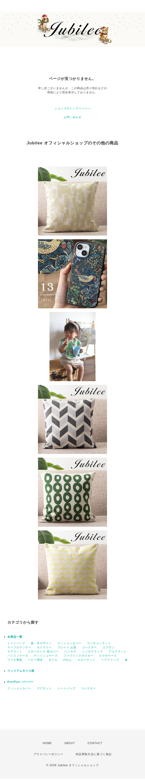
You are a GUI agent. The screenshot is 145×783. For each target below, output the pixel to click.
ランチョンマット (99, 643)
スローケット (87, 659)
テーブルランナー (19, 647)
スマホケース (108, 655)
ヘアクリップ (110, 659)
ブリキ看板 (14, 659)
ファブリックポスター (78, 655)
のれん (67, 659)
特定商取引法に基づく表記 (94, 754)
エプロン (109, 647)
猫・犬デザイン (41, 643)
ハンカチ (70, 651)
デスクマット (118, 651)
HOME (47, 743)
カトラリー (44, 647)
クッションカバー (69, 643)
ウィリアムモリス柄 (20, 670)
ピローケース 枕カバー (43, 651)
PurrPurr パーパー (20, 682)
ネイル (53, 659)
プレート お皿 (67, 647)
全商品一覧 (14, 636)
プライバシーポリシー (48, 754)
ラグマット (14, 651)
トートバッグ (16, 643)
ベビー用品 (35, 659)
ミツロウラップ (92, 651)
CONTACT (94, 743)
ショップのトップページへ (72, 108)
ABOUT (69, 743)
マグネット (44, 688)
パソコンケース (17, 655)
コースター (89, 647)
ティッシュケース (46, 655)
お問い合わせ (72, 117)
